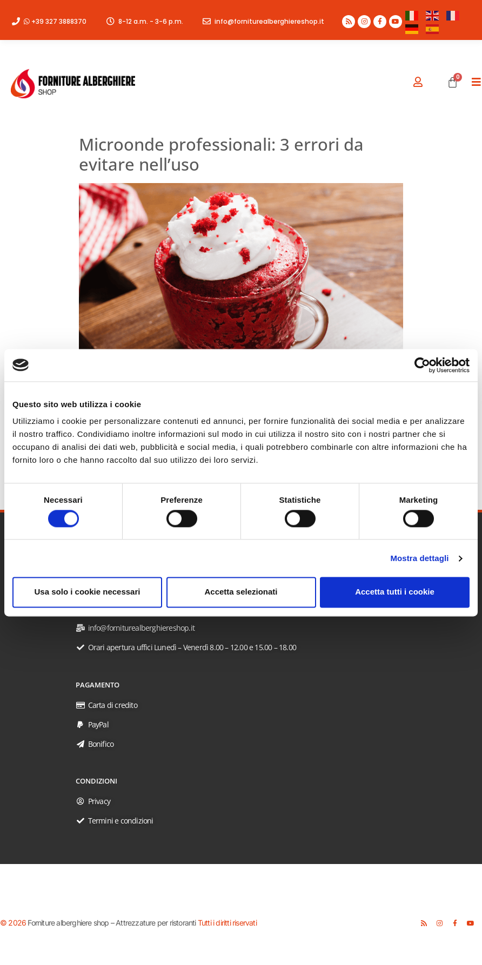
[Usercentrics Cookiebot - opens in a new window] (422, 365)
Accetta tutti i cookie (394, 592)
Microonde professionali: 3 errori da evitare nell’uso (221, 154)
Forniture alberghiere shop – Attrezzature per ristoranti (112, 922)
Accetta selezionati (240, 592)
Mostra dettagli (419, 558)
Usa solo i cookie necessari (87, 592)
